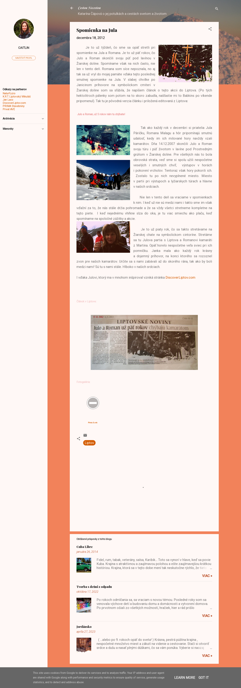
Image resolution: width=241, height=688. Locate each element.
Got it (203, 678)
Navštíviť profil (23, 58)
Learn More (184, 678)
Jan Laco (8, 99)
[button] (210, 29)
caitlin (23, 47)
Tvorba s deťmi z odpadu (94, 587)
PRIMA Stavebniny (14, 106)
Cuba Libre (84, 547)
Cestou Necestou (89, 8)
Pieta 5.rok (92, 423)
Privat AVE (9, 109)
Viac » (207, 576)
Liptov (89, 443)
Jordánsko (84, 627)
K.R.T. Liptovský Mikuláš (17, 96)
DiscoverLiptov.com (180, 277)
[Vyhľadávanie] (217, 9)
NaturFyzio (9, 93)
